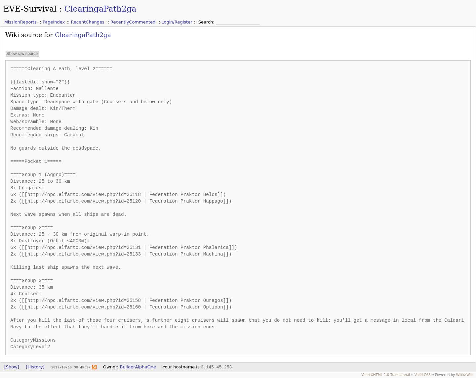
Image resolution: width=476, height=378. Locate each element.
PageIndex (54, 22)
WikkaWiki (465, 375)
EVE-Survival (30, 9)
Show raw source (22, 53)
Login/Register (177, 22)
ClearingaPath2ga (100, 9)
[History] (35, 366)
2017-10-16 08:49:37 (70, 367)
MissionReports (20, 22)
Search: (207, 22)
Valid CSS (423, 375)
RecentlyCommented (132, 22)
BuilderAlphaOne (138, 366)
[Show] (11, 366)
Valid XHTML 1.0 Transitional (385, 375)
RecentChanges (87, 22)
